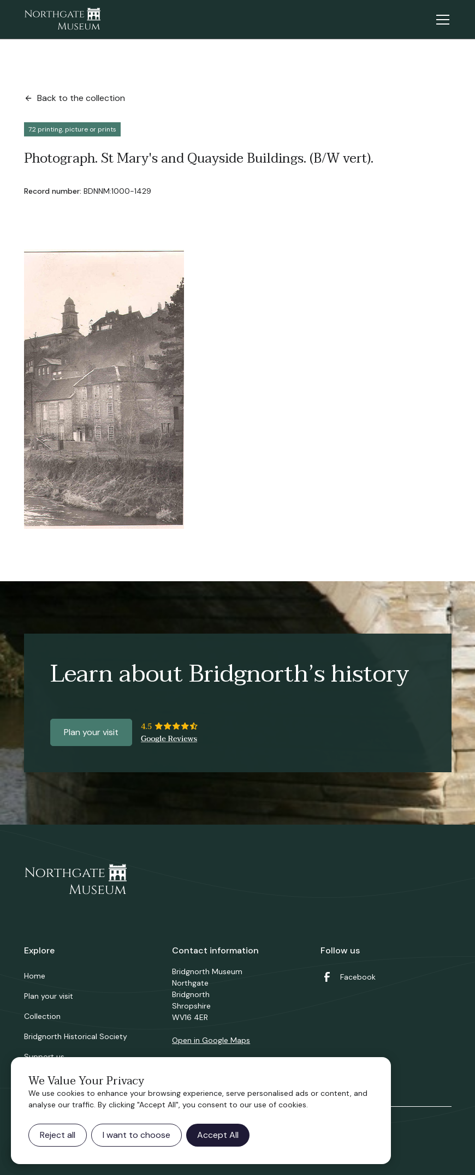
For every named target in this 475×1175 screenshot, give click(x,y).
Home (34, 976)
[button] (441, 20)
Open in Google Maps (211, 1040)
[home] (62, 20)
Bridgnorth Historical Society (75, 1036)
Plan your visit (91, 732)
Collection (42, 1016)
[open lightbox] (104, 389)
